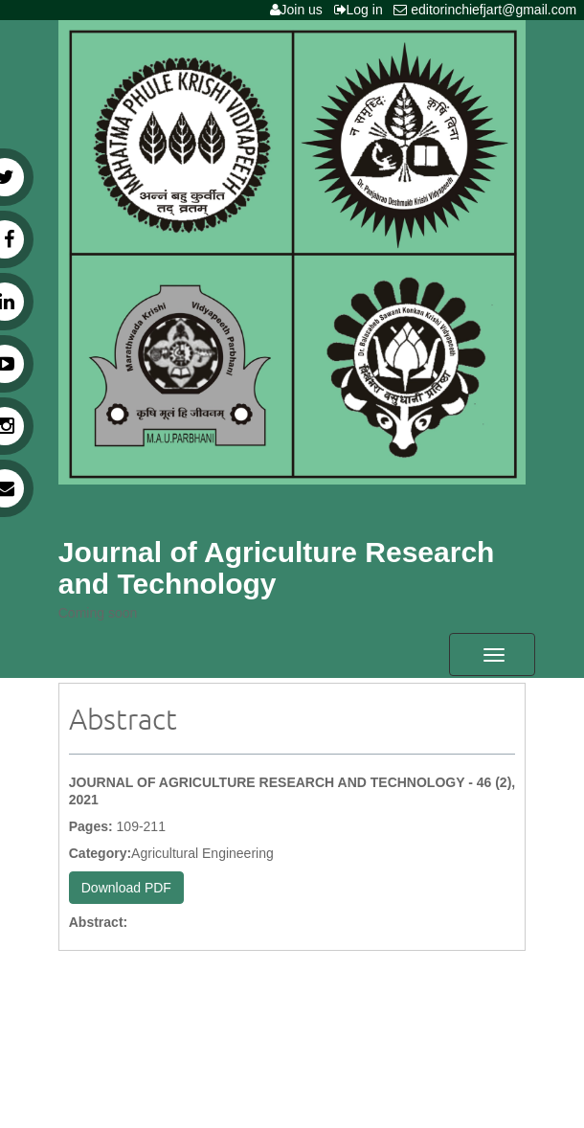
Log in (362, 9)
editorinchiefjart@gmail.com (488, 9)
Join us (300, 9)
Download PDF (126, 887)
